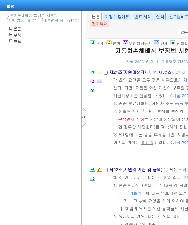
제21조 (175, 169)
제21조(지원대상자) (128, 72)
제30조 (164, 72)
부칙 (15, 35)
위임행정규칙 (137, 43)
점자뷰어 (99, 24)
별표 (15, 41)
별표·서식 (142, 16)
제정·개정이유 (117, 16)
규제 (161, 43)
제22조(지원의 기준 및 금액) (136, 169)
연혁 (160, 16)
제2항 (176, 72)
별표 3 (147, 142)
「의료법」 (135, 193)
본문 (15, 28)
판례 (97, 43)
